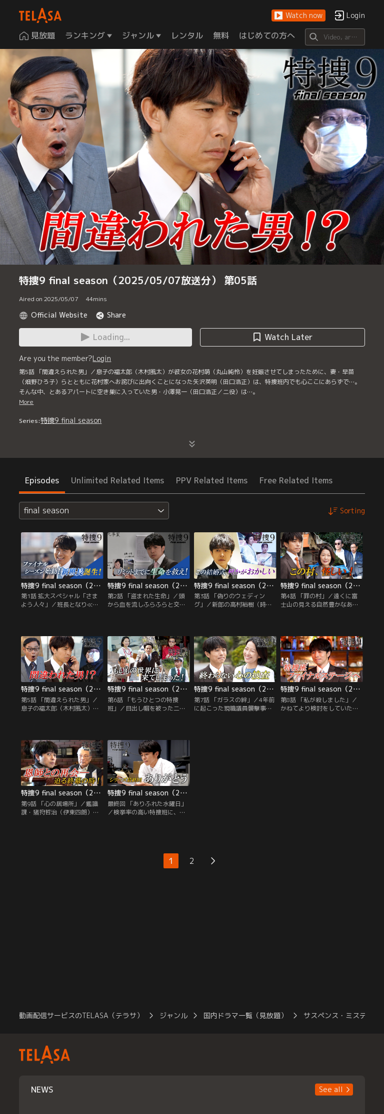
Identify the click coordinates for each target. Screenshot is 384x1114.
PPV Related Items (212, 480)
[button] (299, 15)
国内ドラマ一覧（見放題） (246, 1015)
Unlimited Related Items (117, 480)
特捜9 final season (71, 420)
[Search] (334, 36)
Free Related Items (296, 480)
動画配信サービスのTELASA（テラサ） (81, 1015)
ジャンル (174, 1015)
